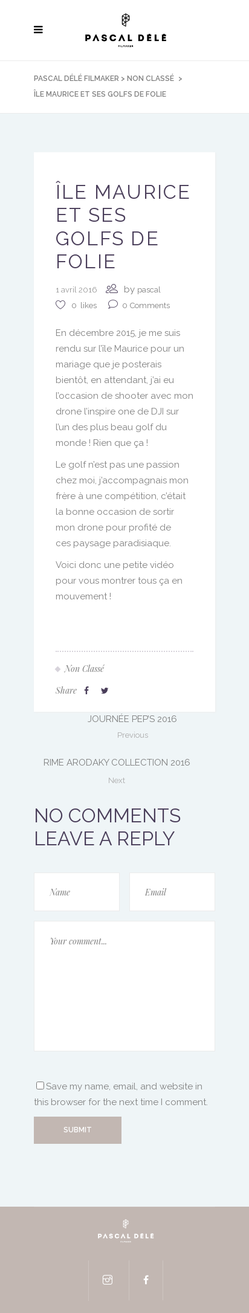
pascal (149, 289)
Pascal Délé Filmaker (76, 78)
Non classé (150, 78)
